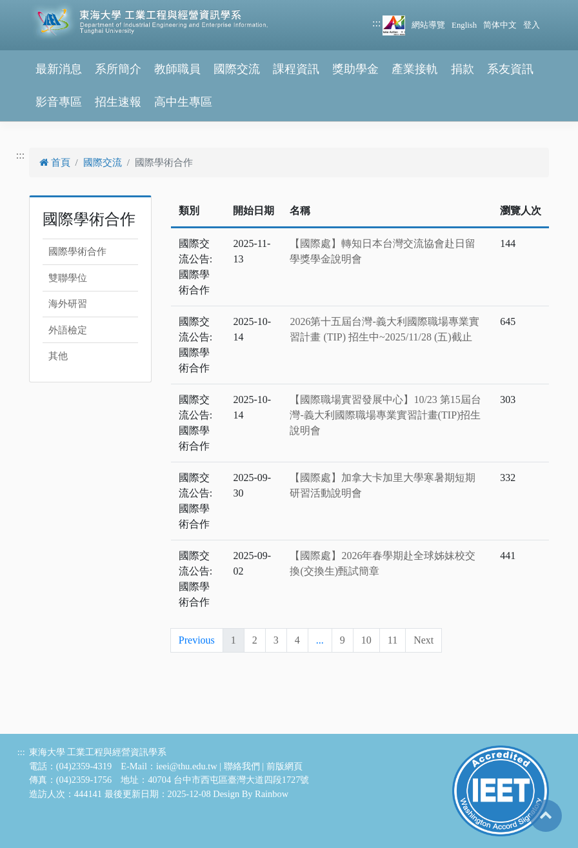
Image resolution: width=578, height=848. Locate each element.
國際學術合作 (77, 251)
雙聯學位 (67, 278)
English (464, 25)
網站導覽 (428, 25)
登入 (531, 25)
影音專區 (58, 101)
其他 (58, 356)
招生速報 (118, 101)
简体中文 (500, 25)
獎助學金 (355, 69)
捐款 (462, 69)
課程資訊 (296, 69)
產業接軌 (415, 69)
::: (376, 22)
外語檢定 (67, 330)
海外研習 (67, 304)
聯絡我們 (242, 766)
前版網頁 (284, 766)
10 (366, 640)
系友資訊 (510, 69)
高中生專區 (183, 101)
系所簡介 (118, 69)
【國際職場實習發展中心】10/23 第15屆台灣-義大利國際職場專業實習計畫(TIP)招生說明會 (385, 415)
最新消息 (58, 69)
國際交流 (237, 69)
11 (392, 640)
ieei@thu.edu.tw (186, 766)
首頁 (54, 162)
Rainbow (271, 794)
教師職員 (177, 69)
